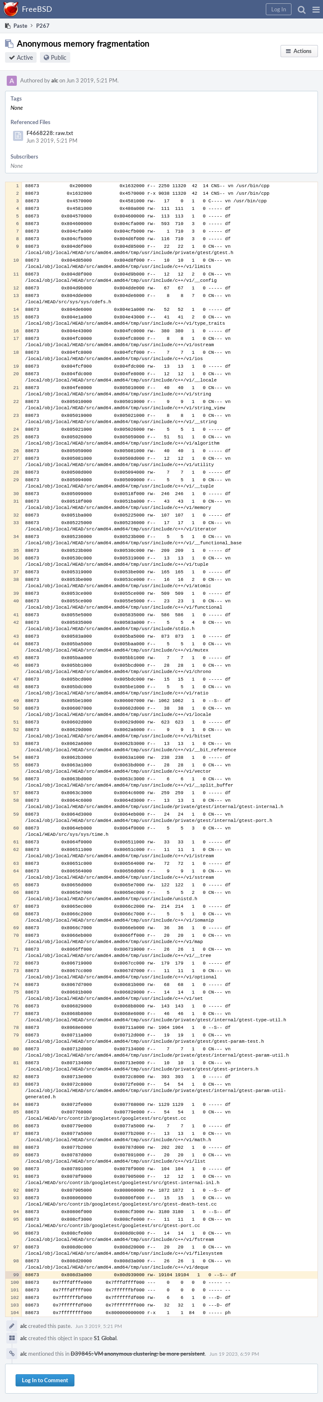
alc (54, 80)
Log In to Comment (45, 1380)
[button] (316, 9)
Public (58, 57)
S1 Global (105, 1338)
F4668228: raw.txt (49, 133)
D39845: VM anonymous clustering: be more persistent (138, 1353)
